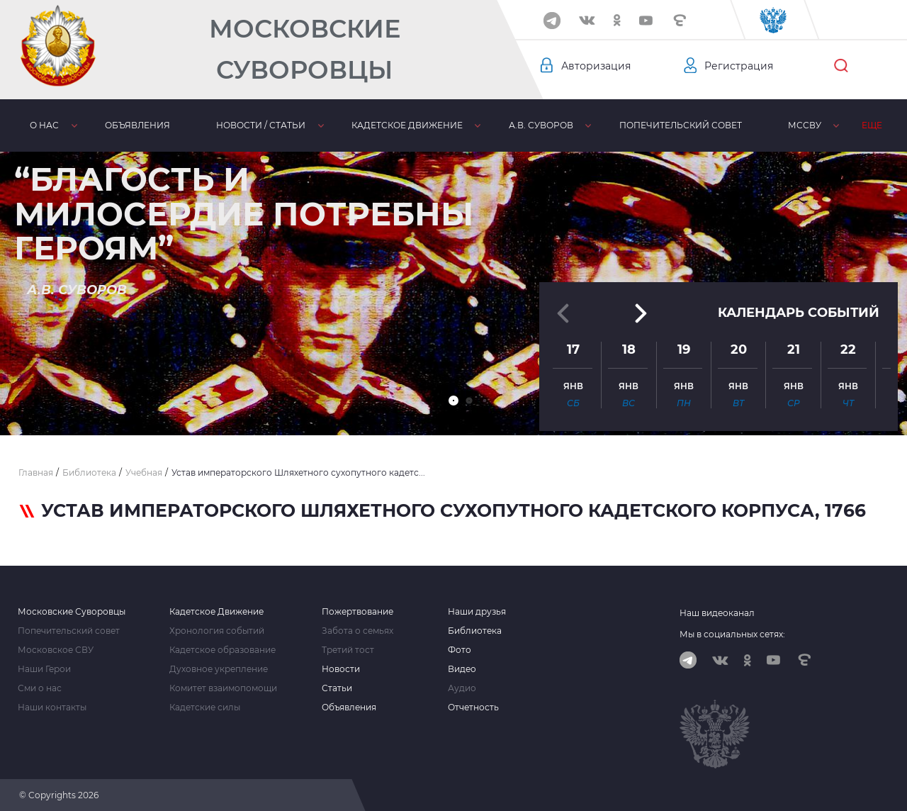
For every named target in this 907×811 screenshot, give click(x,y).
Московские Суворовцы (304, 49)
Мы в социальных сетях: (732, 634)
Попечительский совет (680, 125)
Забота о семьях (357, 631)
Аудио (462, 688)
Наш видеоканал (717, 613)
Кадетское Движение (216, 612)
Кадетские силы (204, 707)
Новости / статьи (260, 125)
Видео (462, 669)
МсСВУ (804, 125)
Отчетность (473, 707)
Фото (459, 650)
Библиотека (475, 631)
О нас (44, 125)
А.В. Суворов (541, 125)
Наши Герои (44, 669)
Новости (341, 669)
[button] (453, 401)
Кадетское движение (407, 125)
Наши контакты (52, 707)
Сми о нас (40, 688)
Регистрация (738, 66)
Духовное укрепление (218, 669)
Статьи (337, 688)
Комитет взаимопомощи (223, 688)
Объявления (137, 125)
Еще (872, 125)
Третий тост (348, 650)
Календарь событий (798, 311)
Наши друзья (477, 612)
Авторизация (596, 66)
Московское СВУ (56, 650)
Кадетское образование (222, 650)
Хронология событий (216, 631)
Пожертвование (357, 612)
